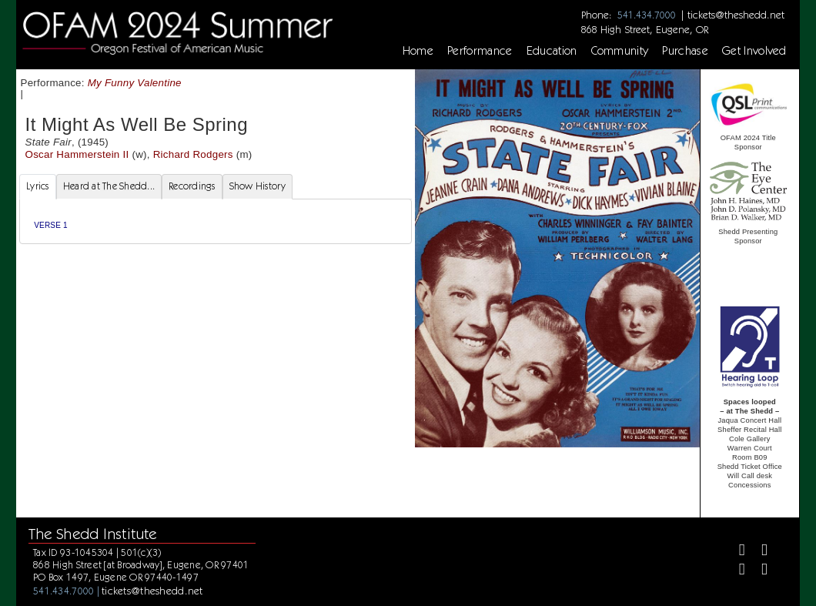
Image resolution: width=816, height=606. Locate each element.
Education (552, 51)
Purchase (685, 51)
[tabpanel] (215, 221)
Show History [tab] (257, 186)
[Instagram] (735, 571)
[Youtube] (758, 571)
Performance (480, 51)
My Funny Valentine (135, 83)
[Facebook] (735, 551)
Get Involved (754, 51)
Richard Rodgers (193, 154)
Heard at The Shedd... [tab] (109, 186)
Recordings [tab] (192, 186)
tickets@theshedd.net (735, 14)
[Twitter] (758, 551)
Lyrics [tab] (37, 186)
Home (418, 51)
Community (620, 51)
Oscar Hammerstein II (77, 154)
